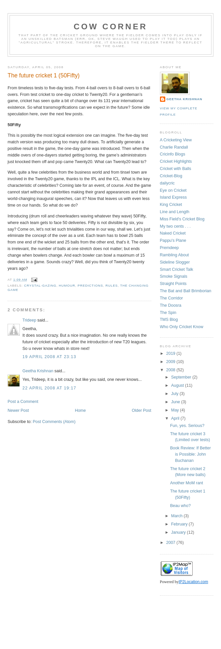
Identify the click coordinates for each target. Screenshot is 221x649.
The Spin (168, 312)
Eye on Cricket (173, 190)
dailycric (167, 183)
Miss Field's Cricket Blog (182, 219)
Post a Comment (23, 401)
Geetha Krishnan (37, 371)
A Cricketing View (176, 140)
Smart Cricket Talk (176, 269)
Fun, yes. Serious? (187, 425)
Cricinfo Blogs (172, 154)
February (180, 524)
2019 (171, 353)
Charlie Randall (174, 147)
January (179, 532)
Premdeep (169, 247)
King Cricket (171, 204)
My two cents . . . (175, 226)
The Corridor (171, 298)
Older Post (141, 410)
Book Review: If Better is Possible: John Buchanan (190, 454)
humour (67, 285)
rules (112, 285)
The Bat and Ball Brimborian (185, 291)
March (177, 516)
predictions (90, 285)
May (175, 410)
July (175, 393)
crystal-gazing (40, 285)
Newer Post (18, 410)
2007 (171, 542)
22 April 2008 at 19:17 (49, 388)
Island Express (173, 197)
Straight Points (173, 283)
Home (80, 410)
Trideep (29, 320)
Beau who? (180, 505)
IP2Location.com (193, 581)
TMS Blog (169, 319)
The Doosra (170, 305)
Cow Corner (110, 26)
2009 (171, 361)
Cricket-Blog (171, 176)
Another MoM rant (186, 483)
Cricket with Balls (175, 168)
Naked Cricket (173, 233)
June (176, 402)
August (178, 385)
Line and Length (174, 212)
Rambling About (174, 255)
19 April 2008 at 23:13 (49, 356)
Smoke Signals (173, 276)
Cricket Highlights (176, 161)
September (181, 377)
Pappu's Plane (173, 240)
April (175, 418)
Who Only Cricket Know (182, 326)
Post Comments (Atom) (54, 421)
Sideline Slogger (175, 262)
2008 (171, 370)
